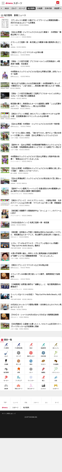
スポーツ (15, 407)
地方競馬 (31, 8)
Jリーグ (22, 8)
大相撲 (39, 8)
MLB (7, 8)
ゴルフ (13, 8)
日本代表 (48, 8)
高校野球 (57, 8)
